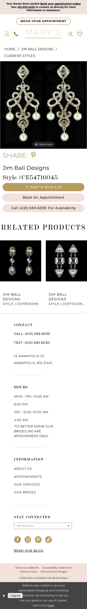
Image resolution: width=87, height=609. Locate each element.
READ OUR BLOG (29, 551)
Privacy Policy (28, 571)
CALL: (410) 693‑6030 (32, 334)
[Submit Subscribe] (68, 526)
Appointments (28, 477)
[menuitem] (7, 34)
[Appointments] (43, 21)
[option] (43, 105)
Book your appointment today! (60, 3)
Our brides (25, 492)
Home (9, 49)
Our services (27, 484)
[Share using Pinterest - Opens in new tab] (33, 155)
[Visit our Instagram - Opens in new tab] (27, 540)
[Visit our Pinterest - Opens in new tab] (38, 540)
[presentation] (20, 261)
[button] (7, 34)
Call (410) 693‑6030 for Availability (43, 208)
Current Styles (19, 56)
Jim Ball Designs (37, 49)
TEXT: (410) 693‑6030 (32, 342)
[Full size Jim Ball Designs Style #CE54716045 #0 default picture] (43, 105)
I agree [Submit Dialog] (15, 595)
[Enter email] (43, 526)
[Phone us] (16, 34)
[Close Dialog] (4, 595)
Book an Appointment (44, 197)
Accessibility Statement (57, 567)
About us (23, 469)
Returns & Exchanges (54, 571)
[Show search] (70, 34)
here (51, 605)
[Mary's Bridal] (43, 34)
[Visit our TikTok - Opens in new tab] (48, 540)
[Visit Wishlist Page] (80, 34)
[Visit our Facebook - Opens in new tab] (17, 540)
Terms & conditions (27, 567)
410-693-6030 (26, 7)
